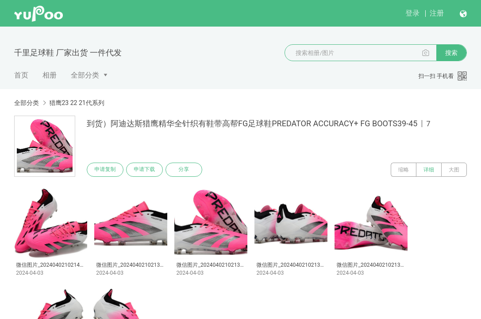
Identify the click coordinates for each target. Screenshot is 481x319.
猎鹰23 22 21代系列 (76, 102)
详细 (428, 170)
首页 (21, 75)
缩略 (403, 170)
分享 (185, 170)
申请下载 (145, 170)
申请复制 (105, 170)
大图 (454, 170)
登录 (412, 13)
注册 (437, 13)
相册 (49, 75)
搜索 (451, 52)
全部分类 (85, 75)
